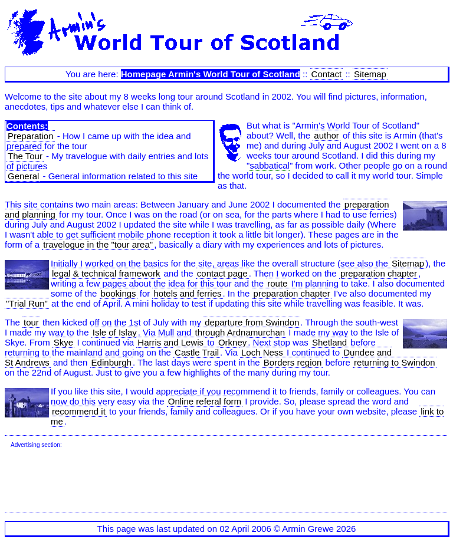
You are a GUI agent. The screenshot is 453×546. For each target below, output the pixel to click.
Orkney (232, 342)
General (23, 176)
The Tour (25, 156)
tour (31, 322)
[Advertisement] (225, 480)
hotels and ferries (187, 293)
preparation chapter (378, 273)
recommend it (79, 411)
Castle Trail (197, 352)
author (326, 135)
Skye (63, 342)
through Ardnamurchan (240, 332)
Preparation (31, 136)
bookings (118, 293)
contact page (222, 273)
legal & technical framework (106, 273)
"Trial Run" (27, 303)
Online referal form (204, 401)
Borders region (292, 362)
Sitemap (370, 74)
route (277, 283)
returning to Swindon (394, 362)
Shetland (329, 342)
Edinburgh (111, 362)
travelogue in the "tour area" (98, 244)
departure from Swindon (252, 322)
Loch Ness (262, 352)
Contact (326, 74)
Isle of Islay (115, 332)
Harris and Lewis (170, 342)
